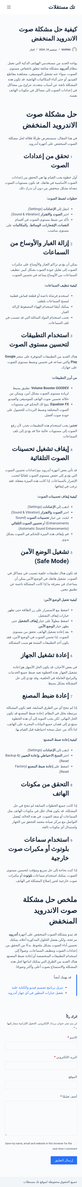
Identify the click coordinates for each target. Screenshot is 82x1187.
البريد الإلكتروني (65, 1057)
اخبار (32, 49)
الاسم (72, 1037)
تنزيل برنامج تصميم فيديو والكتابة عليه (37, 987)
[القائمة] (9, 7)
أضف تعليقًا (68, 1096)
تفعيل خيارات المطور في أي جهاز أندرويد (35, 993)
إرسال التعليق (64, 1160)
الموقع (73, 1077)
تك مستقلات (61, 7)
